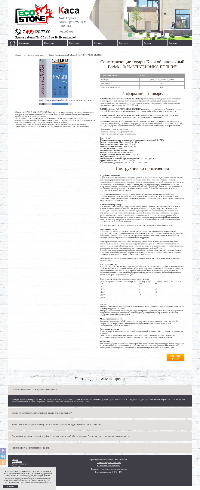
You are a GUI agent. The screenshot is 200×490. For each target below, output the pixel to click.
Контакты (173, 43)
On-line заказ (175, 357)
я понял (10, 486)
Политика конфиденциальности (109, 462)
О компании (24, 43)
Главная (18, 55)
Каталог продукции (20, 464)
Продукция (49, 43)
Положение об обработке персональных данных (109, 469)
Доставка (98, 43)
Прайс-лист (74, 43)
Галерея (147, 43)
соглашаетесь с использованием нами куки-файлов (29, 482)
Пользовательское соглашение (108, 466)
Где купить (123, 43)
